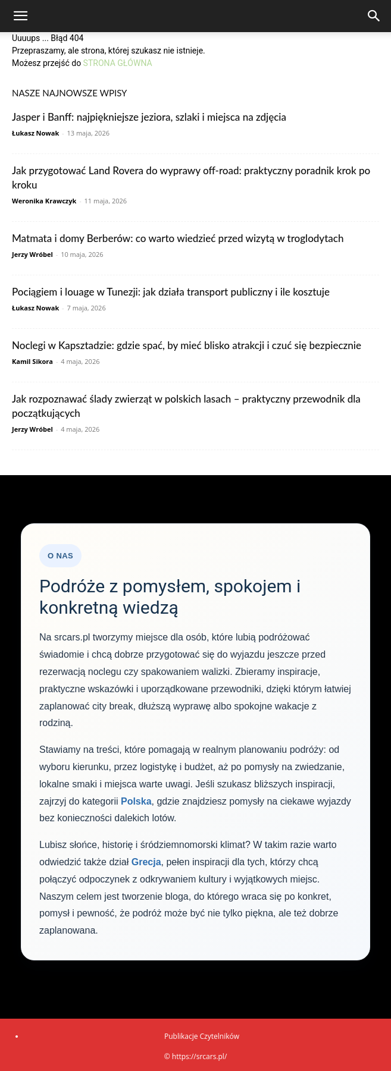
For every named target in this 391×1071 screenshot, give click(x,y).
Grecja (146, 862)
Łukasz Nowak (35, 132)
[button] (20, 16)
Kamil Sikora (32, 361)
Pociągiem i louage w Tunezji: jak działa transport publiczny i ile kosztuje (171, 291)
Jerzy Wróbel (32, 254)
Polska (136, 801)
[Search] (374, 16)
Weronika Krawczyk (44, 200)
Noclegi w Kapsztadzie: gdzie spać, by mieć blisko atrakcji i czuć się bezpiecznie (186, 345)
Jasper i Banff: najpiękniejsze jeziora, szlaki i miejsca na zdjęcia (149, 117)
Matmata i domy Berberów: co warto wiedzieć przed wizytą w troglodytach (177, 238)
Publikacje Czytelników (201, 1036)
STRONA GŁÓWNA (117, 63)
